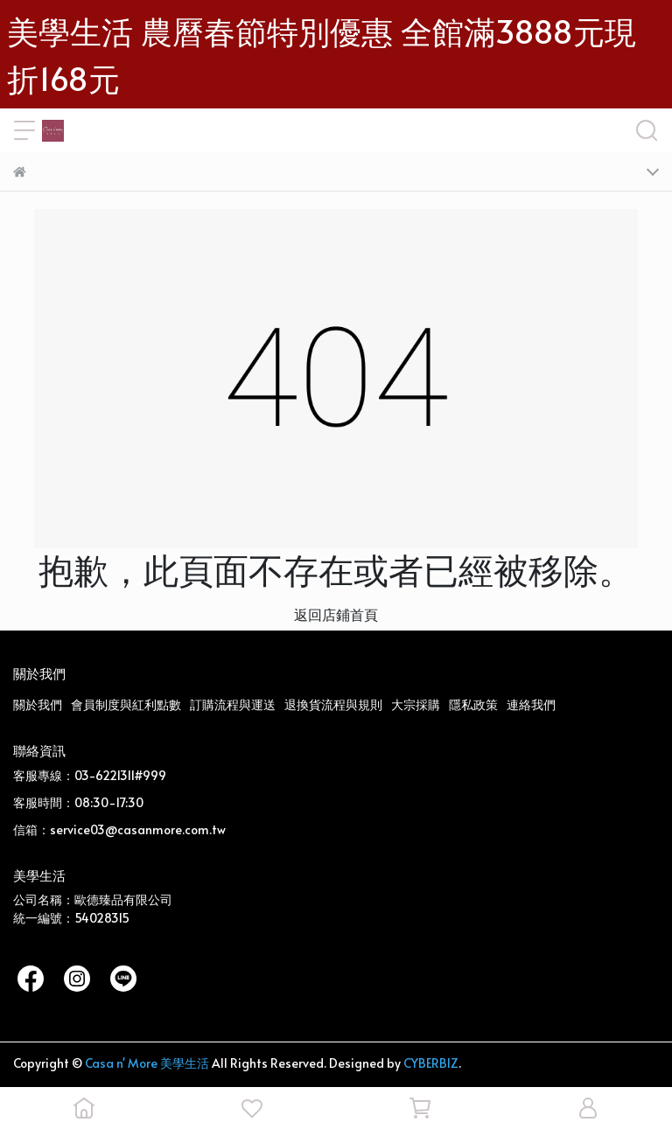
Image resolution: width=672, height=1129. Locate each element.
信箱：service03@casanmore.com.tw (119, 829)
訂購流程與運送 (233, 704)
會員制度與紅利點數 (126, 704)
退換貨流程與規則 (333, 704)
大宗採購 (415, 704)
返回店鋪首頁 (336, 614)
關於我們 (37, 704)
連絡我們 (531, 704)
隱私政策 (473, 704)
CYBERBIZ (430, 1063)
